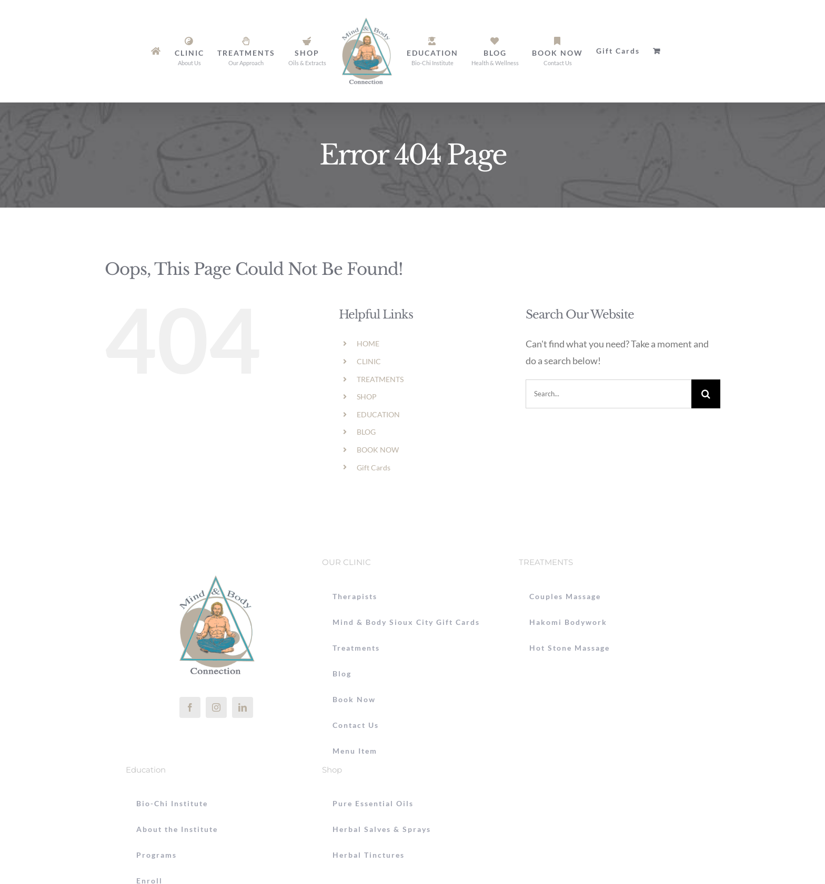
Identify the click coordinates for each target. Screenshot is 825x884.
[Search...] (608, 393)
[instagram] (216, 707)
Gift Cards (373, 467)
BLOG (366, 431)
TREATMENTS (380, 379)
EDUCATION (378, 414)
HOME (368, 343)
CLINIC (369, 361)
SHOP (367, 396)
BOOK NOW (378, 449)
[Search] (705, 393)
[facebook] (189, 707)
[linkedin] (242, 707)
